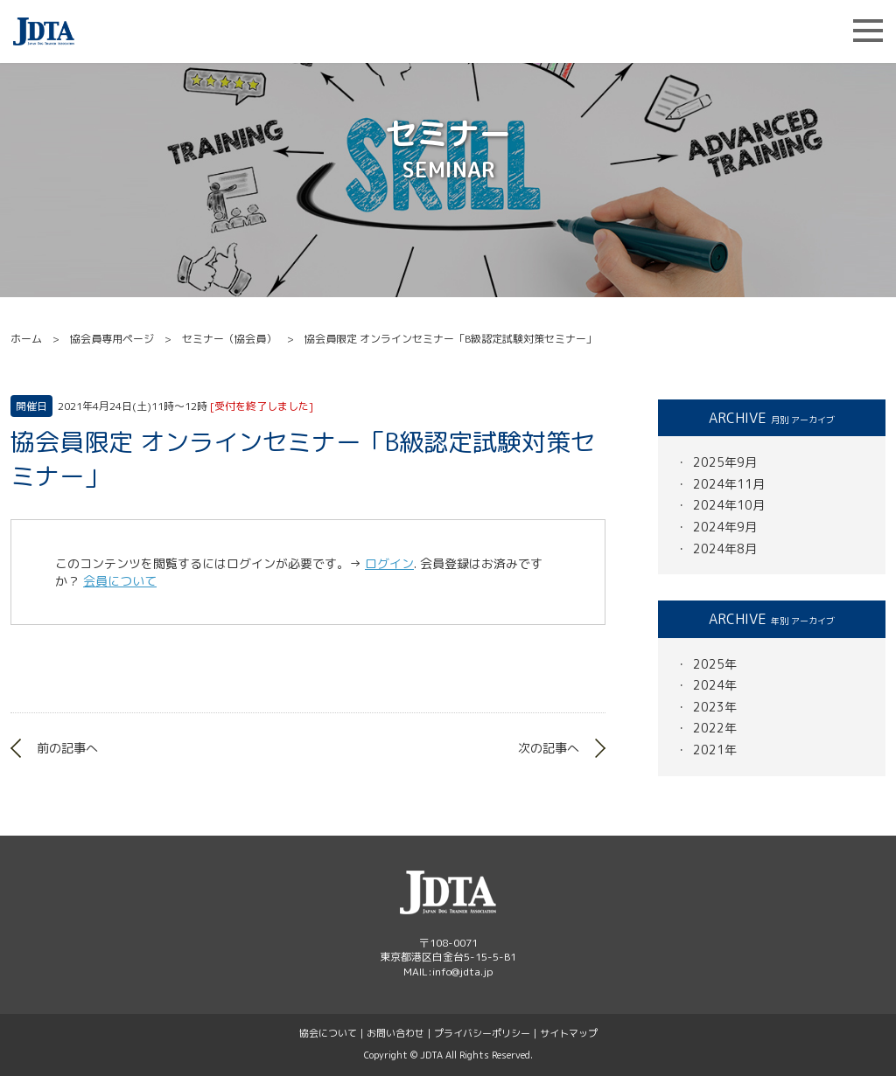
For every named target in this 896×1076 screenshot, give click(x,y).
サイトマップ (569, 1033)
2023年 (715, 706)
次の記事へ (548, 747)
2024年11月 (729, 484)
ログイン (389, 563)
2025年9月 (725, 462)
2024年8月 (725, 548)
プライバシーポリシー (482, 1033)
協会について (328, 1033)
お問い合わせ (395, 1033)
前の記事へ (67, 747)
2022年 (715, 727)
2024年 (715, 685)
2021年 (715, 749)
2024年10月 (729, 504)
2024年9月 (725, 526)
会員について (120, 581)
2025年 (715, 664)
